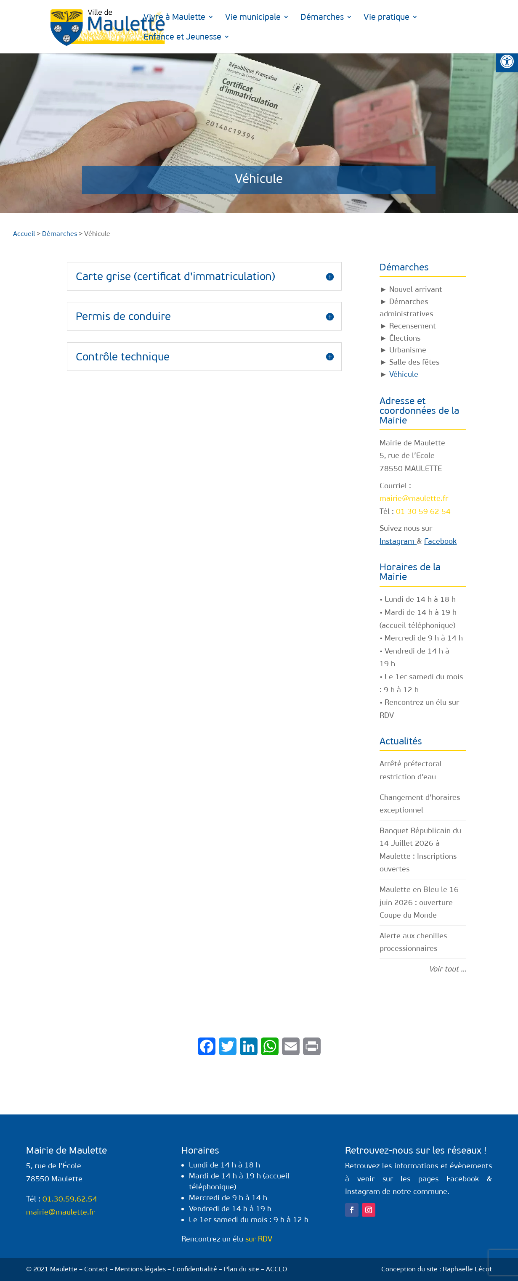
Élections (404, 338)
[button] (507, 61)
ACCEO (276, 1269)
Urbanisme (407, 350)
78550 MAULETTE (411, 468)
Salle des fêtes (414, 362)
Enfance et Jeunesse (466, 18)
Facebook (440, 541)
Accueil (24, 234)
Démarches (320, 18)
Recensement (412, 326)
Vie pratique (385, 18)
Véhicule (403, 374)
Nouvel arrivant (415, 289)
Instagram (398, 541)
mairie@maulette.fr (414, 498)
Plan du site (241, 1269)
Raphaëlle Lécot (467, 1269)
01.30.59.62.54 (70, 1199)
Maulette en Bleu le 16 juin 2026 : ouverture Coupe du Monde (419, 902)
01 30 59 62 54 (423, 511)
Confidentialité (195, 1269)
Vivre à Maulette (173, 18)
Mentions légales (140, 1269)
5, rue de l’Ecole (407, 455)
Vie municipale (251, 18)
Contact (96, 1269)
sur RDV (258, 1239)
